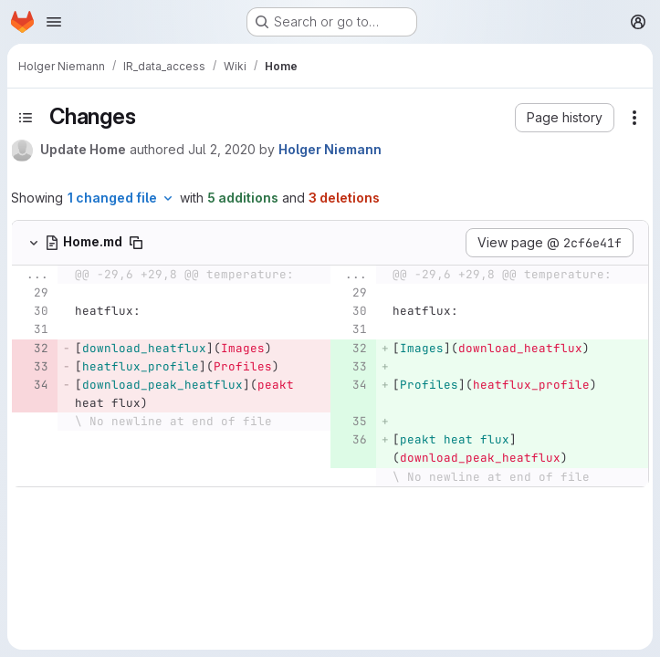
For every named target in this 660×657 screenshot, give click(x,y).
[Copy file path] (136, 243)
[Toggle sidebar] (25, 117)
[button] (564, 117)
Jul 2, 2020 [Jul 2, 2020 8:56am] (222, 149)
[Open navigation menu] (53, 21)
